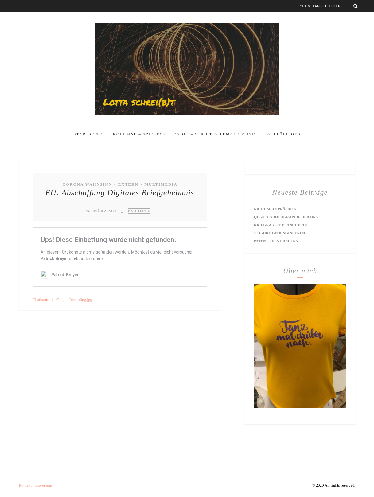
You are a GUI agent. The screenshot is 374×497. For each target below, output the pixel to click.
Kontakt (25, 485)
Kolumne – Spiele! (137, 134)
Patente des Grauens (276, 241)
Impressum (43, 485)
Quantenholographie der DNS (286, 217)
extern (128, 184)
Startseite (88, 134)
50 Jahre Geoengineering (280, 233)
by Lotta (139, 211)
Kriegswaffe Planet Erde (281, 225)
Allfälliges (284, 134)
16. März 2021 (101, 211)
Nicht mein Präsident (276, 209)
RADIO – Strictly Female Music (215, 134)
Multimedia (160, 184)
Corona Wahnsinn (87, 184)
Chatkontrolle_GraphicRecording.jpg (62, 299)
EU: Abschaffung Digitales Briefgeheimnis (119, 192)
